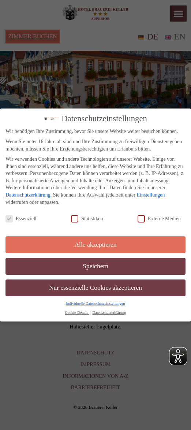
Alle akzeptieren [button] (95, 244)
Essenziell (21, 218)
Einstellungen (150, 195)
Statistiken (87, 218)
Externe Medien (159, 218)
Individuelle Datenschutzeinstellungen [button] (95, 303)
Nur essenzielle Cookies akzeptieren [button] (95, 287)
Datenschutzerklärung (27, 195)
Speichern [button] (95, 266)
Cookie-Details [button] (77, 312)
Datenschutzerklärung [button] (109, 312)
